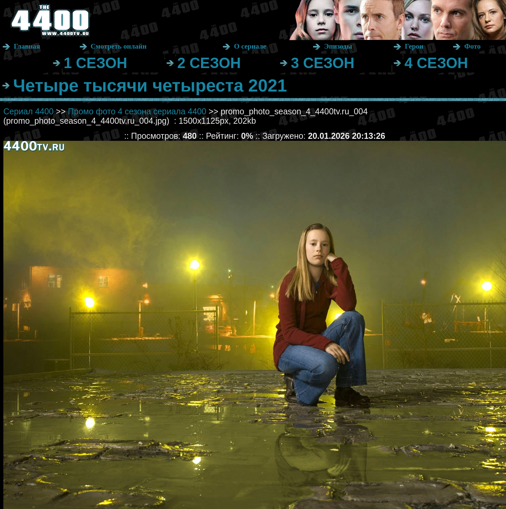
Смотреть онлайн (119, 46)
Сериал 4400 (28, 111)
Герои (414, 46)
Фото (472, 46)
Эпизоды (338, 46)
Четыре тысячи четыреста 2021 (150, 85)
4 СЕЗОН (436, 63)
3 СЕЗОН (323, 63)
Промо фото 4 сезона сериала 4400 (137, 111)
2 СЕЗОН (209, 63)
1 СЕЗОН (95, 63)
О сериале (250, 46)
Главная (27, 46)
